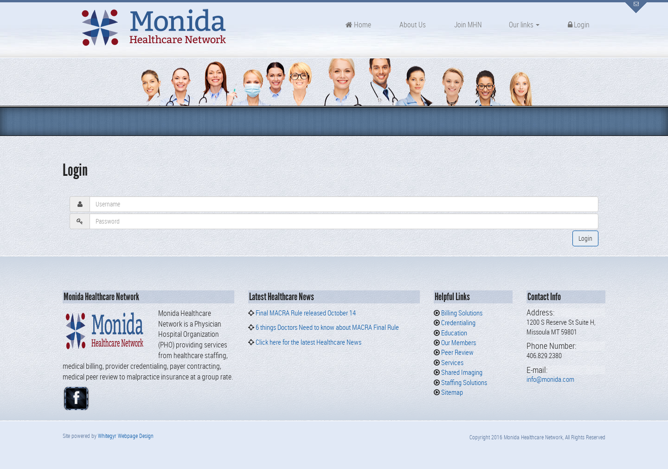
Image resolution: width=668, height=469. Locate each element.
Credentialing (457, 322)
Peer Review (457, 352)
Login (578, 24)
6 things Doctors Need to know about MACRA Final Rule (327, 327)
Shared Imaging (461, 372)
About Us (412, 24)
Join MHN (467, 24)
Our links (524, 24)
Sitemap (451, 392)
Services (451, 362)
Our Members (458, 342)
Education (453, 332)
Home (358, 24)
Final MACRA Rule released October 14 (306, 312)
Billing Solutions (461, 312)
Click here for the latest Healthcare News (307, 342)
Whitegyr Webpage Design (126, 435)
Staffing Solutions (463, 382)
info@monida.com (550, 379)
